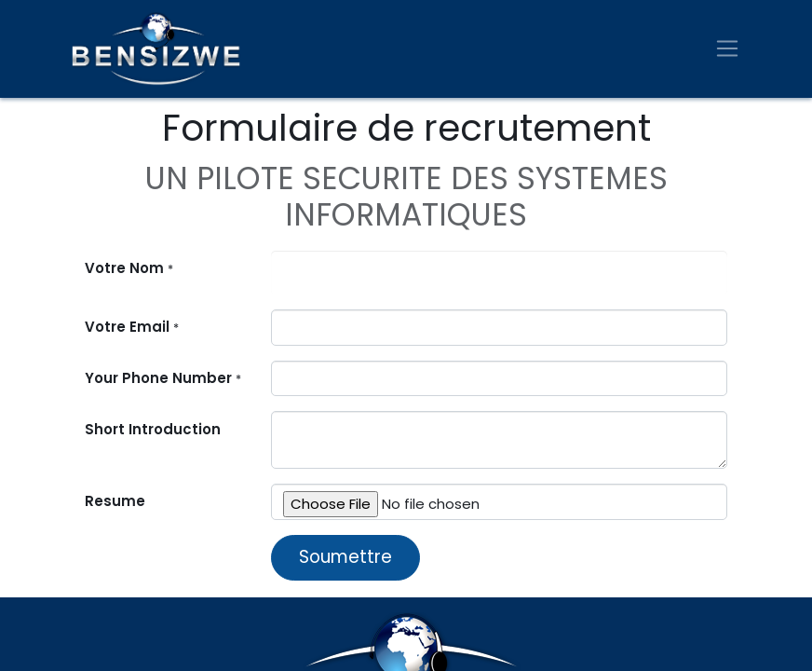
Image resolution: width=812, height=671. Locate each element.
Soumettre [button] (345, 556)
